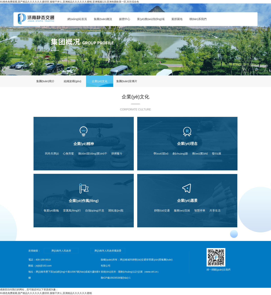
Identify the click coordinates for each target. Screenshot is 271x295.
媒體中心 (124, 19)
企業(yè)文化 (100, 81)
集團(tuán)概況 (103, 19)
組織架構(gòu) (72, 81)
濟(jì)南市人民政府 (61, 250)
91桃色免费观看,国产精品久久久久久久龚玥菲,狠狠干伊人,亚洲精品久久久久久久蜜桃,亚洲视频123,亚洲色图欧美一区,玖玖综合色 (69, 1)
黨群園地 (177, 19)
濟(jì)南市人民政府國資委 (107, 250)
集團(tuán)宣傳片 (126, 81)
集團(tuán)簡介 (45, 81)
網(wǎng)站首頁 (77, 19)
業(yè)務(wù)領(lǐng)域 (151, 19)
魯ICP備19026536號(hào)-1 (116, 277)
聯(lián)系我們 (198, 19)
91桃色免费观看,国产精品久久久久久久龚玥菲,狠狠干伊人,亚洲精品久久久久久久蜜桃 (46, 293)
